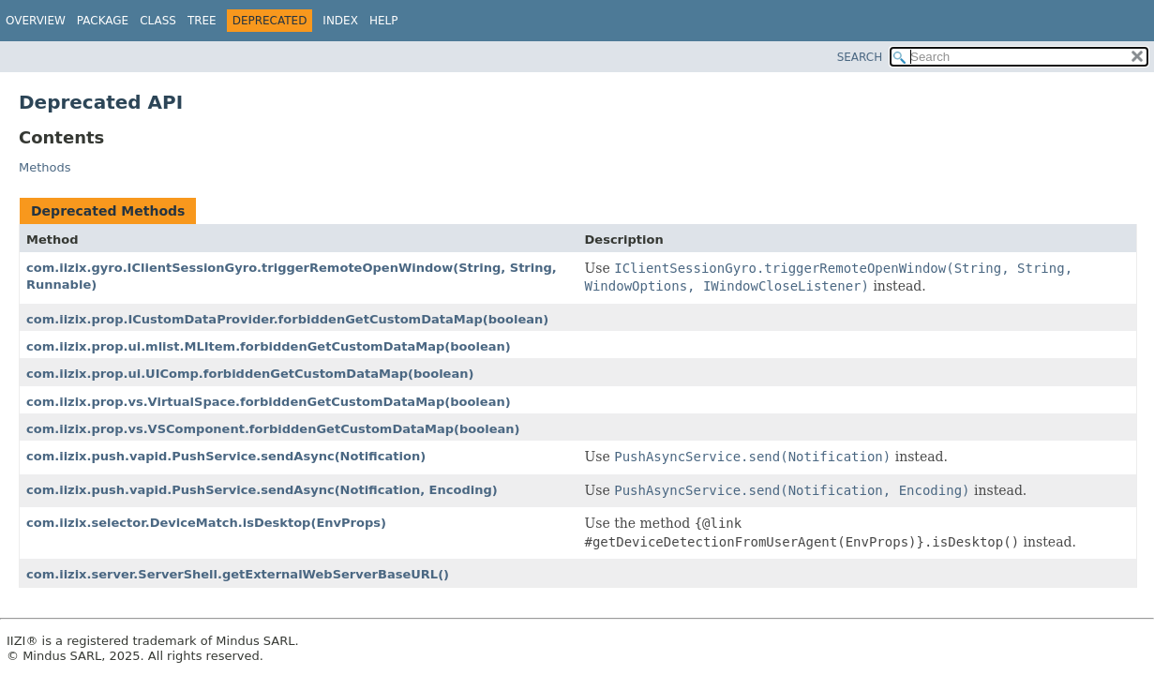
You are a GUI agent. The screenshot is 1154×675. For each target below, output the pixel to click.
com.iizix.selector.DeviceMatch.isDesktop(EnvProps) (206, 523)
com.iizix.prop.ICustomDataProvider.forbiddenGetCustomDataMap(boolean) (287, 319)
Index (340, 20)
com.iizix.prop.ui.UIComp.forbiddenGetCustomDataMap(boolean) (249, 374)
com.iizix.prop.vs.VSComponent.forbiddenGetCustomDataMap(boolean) (273, 429)
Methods (45, 167)
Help (383, 20)
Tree (202, 20)
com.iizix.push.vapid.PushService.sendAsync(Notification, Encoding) (262, 490)
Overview (36, 20)
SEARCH (860, 57)
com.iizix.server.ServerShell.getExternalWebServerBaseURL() (237, 574)
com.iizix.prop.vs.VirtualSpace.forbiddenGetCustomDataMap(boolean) (268, 402)
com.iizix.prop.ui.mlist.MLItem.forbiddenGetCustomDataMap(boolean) (268, 346)
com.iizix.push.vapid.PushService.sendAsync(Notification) (226, 456)
